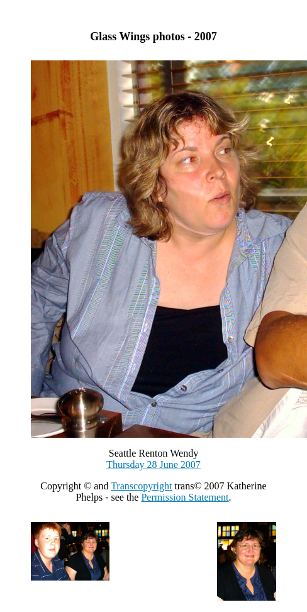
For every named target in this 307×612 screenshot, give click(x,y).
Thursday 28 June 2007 (153, 464)
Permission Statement (184, 497)
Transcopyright (141, 486)
